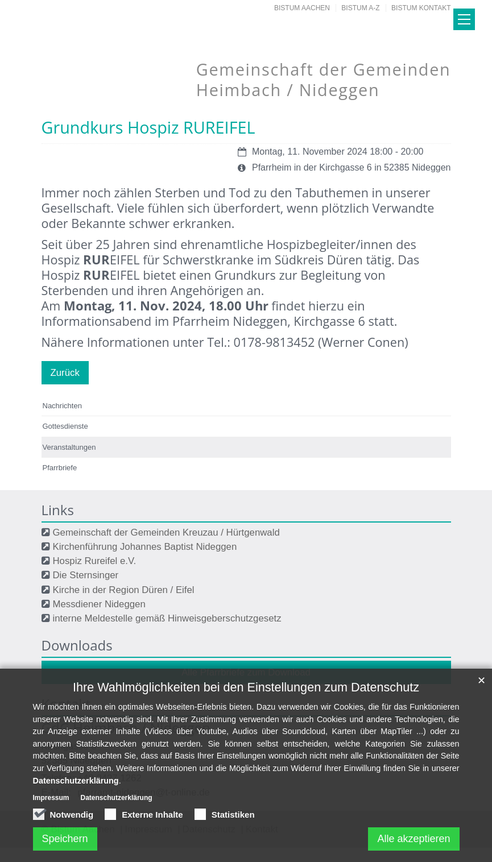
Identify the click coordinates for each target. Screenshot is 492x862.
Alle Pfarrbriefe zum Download (246, 672)
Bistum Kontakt (420, 8)
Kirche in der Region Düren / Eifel (124, 590)
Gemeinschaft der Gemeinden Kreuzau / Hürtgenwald (166, 532)
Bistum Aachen (302, 8)
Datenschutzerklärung (76, 812)
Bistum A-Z (360, 8)
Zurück (65, 372)
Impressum (51, 829)
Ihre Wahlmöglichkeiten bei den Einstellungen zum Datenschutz (246, 718)
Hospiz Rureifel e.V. (95, 561)
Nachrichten (62, 405)
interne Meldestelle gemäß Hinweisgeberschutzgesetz (167, 618)
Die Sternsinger (86, 575)
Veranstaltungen (69, 447)
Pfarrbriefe (60, 467)
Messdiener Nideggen (99, 604)
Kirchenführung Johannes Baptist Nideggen (145, 546)
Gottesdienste (65, 426)
